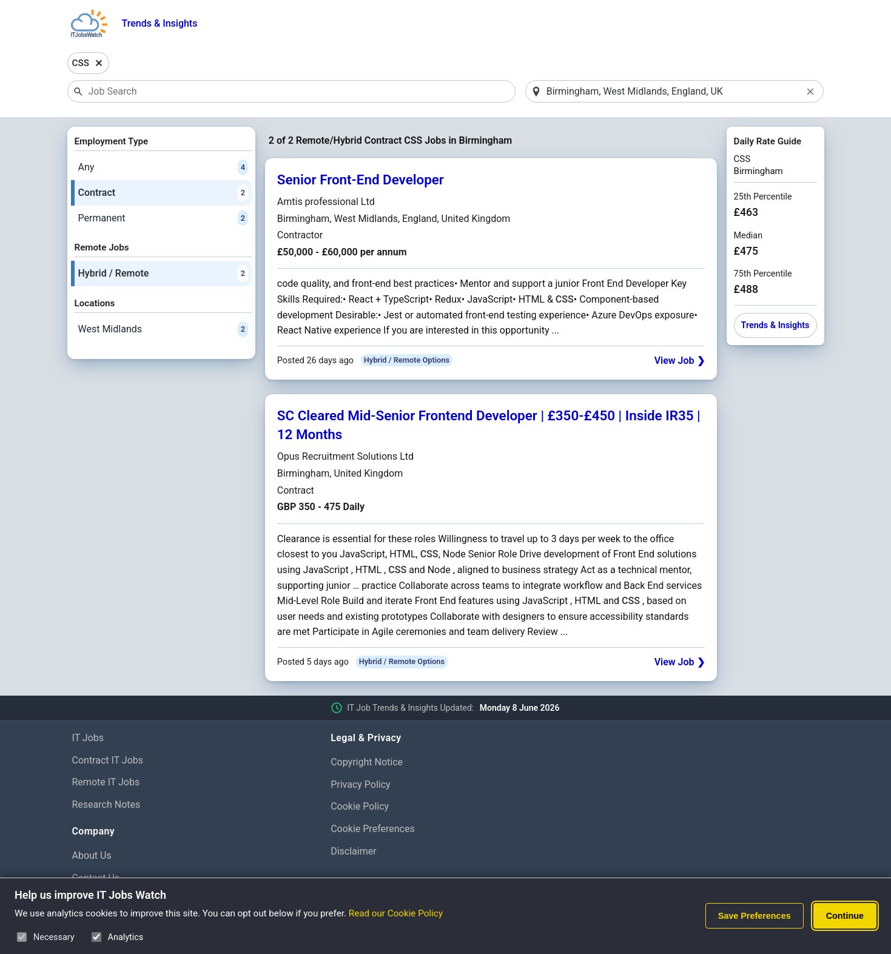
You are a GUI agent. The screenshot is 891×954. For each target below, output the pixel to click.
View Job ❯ (679, 360)
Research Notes (106, 804)
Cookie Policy (360, 806)
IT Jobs (88, 738)
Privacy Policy (361, 784)
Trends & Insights (160, 23)
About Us (92, 855)
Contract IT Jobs (108, 760)
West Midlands (163, 329)
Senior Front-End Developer (360, 179)
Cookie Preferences (373, 829)
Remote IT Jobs (106, 782)
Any (163, 167)
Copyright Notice (367, 762)
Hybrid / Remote (163, 273)
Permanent (163, 218)
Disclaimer (353, 851)
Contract (163, 193)
